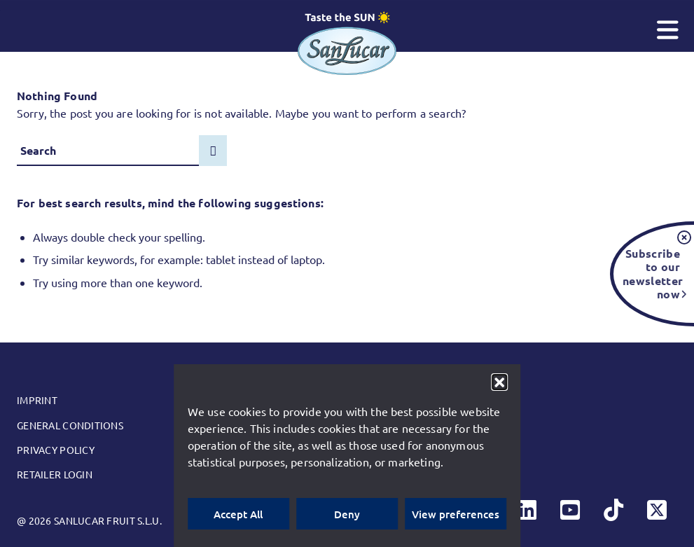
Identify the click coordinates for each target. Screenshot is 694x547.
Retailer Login (54, 474)
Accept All (238, 514)
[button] (499, 382)
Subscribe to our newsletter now (651, 273)
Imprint (37, 400)
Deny (347, 514)
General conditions (70, 425)
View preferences (455, 514)
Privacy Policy (56, 449)
